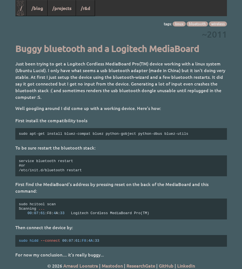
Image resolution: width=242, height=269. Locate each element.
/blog (37, 8)
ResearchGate (140, 266)
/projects (61, 8)
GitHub (166, 266)
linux (179, 23)
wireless (218, 23)
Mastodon (112, 266)
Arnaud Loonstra (80, 266)
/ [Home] (21, 8)
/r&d (85, 8)
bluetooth (197, 23)
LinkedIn (186, 266)
